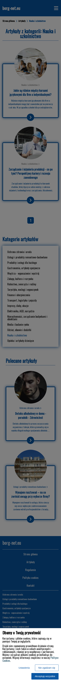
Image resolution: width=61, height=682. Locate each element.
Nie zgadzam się (46, 667)
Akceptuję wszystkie (45, 676)
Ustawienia (24, 667)
